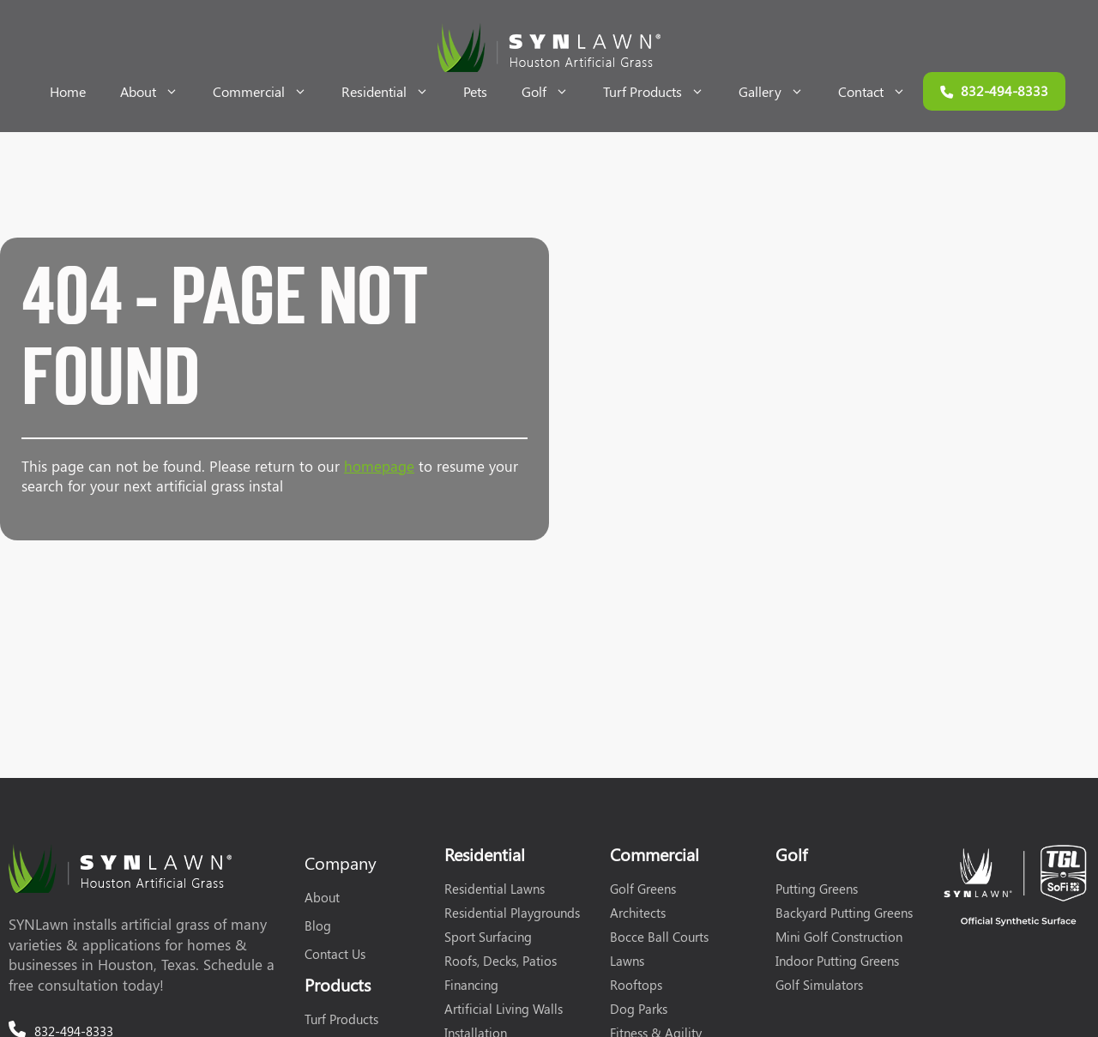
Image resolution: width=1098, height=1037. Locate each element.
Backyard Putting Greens (844, 912)
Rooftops (636, 984)
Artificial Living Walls (503, 1008)
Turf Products (662, 91)
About (158, 91)
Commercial (268, 91)
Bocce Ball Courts (659, 936)
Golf (554, 91)
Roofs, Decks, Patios (500, 960)
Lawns (627, 960)
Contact (880, 91)
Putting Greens (816, 888)
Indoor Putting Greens (837, 960)
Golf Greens (643, 888)
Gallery (780, 91)
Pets (475, 91)
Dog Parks (638, 1008)
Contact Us (335, 953)
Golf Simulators (819, 984)
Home (68, 91)
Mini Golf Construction (838, 936)
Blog (318, 925)
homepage (379, 465)
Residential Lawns (494, 888)
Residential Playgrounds (512, 912)
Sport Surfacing (488, 936)
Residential (393, 91)
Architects (638, 912)
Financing (471, 984)
